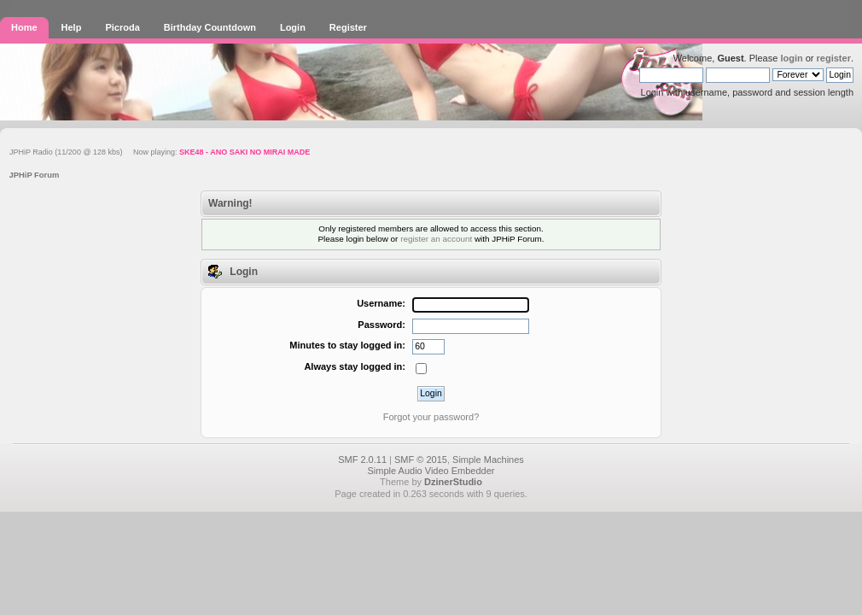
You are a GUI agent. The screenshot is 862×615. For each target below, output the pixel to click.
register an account (436, 238)
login (791, 58)
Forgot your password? (431, 417)
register (834, 58)
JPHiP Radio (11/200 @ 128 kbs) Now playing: (159, 152)
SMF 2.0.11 (362, 459)
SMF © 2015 (420, 459)
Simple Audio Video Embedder (430, 471)
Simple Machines (488, 459)
